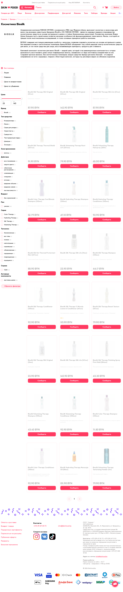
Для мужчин (40, 13)
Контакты (86, 2)
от (3, 101)
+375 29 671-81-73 (39, 526)
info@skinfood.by (64, 526)
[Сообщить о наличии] (42, 112)
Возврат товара (7, 526)
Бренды (104, 13)
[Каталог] (27, 7)
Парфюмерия (53, 13)
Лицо (20, 13)
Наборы (94, 13)
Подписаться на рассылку (56, 2)
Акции (113, 13)
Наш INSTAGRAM (74, 2)
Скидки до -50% (7, 13)
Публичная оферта (8, 537)
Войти (116, 7)
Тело (86, 13)
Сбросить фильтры (12, 286)
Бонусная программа (9, 545)
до (14, 101)
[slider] (1, 98)
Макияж (77, 13)
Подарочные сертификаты (11, 530)
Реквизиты (5, 541)
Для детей (66, 13)
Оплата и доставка (38, 2)
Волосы (28, 13)
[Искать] (94, 7)
